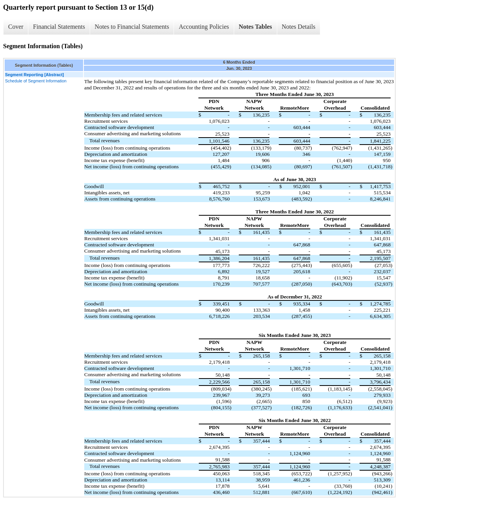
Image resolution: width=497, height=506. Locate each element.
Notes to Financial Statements (132, 26)
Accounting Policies (204, 26)
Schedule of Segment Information (35, 81)
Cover (15, 26)
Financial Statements (59, 26)
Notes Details (299, 26)
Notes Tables (255, 26)
